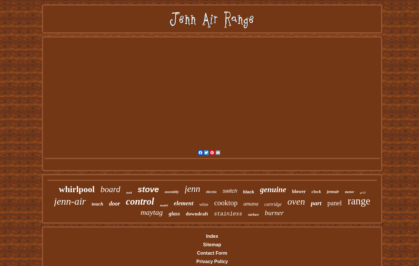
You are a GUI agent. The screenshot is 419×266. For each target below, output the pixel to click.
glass (174, 213)
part (316, 203)
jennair (333, 192)
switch (230, 191)
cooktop (226, 203)
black (248, 191)
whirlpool (77, 189)
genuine (273, 189)
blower (299, 191)
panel (334, 203)
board (110, 189)
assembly (172, 192)
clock (316, 191)
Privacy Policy (212, 261)
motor (349, 192)
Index (212, 236)
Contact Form (212, 253)
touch (97, 204)
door (114, 203)
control (140, 201)
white (203, 204)
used (129, 192)
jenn (192, 189)
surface (253, 215)
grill (362, 192)
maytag (152, 212)
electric (211, 192)
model (164, 205)
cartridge (273, 204)
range (359, 201)
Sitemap (212, 244)
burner (274, 213)
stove (148, 189)
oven (296, 201)
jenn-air (70, 201)
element (183, 203)
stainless (228, 214)
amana (251, 204)
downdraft (197, 214)
